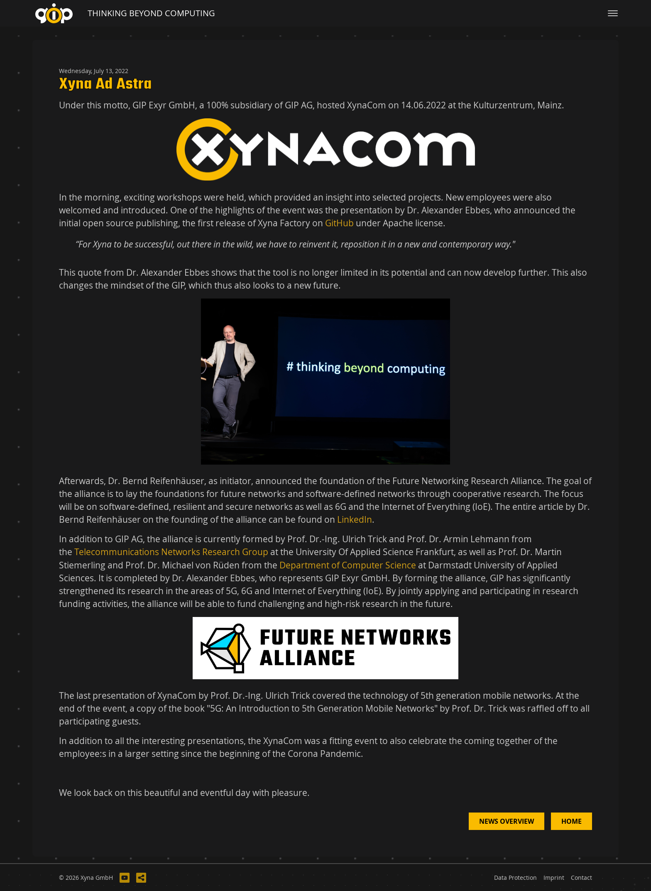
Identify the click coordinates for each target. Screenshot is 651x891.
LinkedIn (354, 519)
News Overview (506, 821)
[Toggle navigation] (613, 13)
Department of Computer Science (347, 565)
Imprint (553, 877)
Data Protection (515, 877)
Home (571, 821)
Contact (581, 877)
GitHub (339, 223)
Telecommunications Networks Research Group (171, 552)
